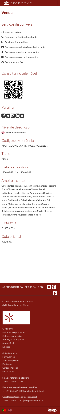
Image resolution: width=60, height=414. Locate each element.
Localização (8, 371)
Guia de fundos (9, 353)
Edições (6, 346)
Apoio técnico (9, 343)
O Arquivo (7, 328)
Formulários (8, 356)
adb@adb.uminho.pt (34, 391)
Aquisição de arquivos (13, 339)
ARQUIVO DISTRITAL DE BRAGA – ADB (22, 287)
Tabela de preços (10, 360)
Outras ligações (10, 367)
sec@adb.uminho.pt (34, 400)
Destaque (7, 364)
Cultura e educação (12, 336)
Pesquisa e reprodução (13, 332)
